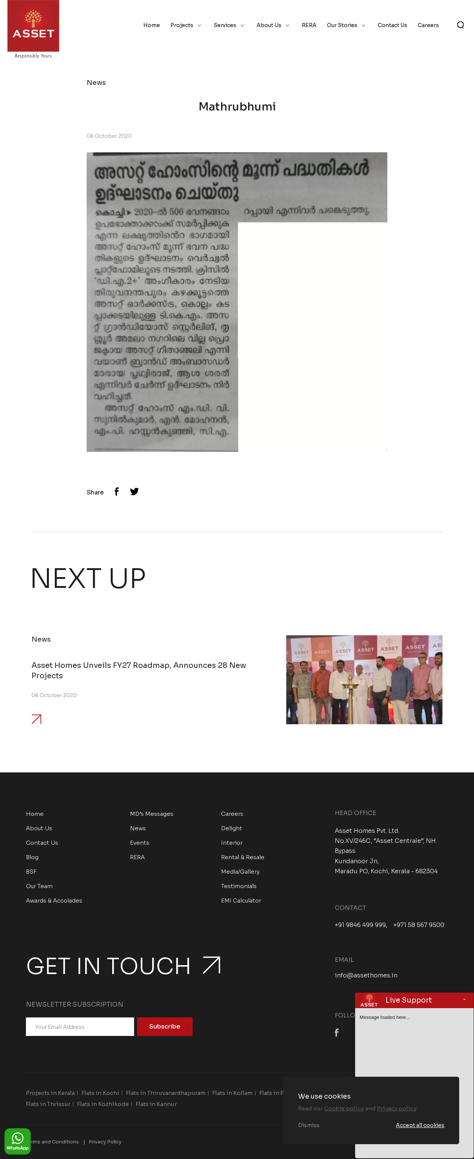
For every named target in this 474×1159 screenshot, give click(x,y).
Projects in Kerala (50, 1092)
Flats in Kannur (156, 1103)
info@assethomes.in (366, 975)
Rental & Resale (242, 857)
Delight (231, 828)
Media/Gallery (240, 871)
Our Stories (342, 25)
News (138, 828)
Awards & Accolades (54, 900)
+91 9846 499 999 (360, 925)
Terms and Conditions (52, 1142)
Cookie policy (344, 1108)
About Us (269, 25)
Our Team (39, 886)
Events (139, 842)
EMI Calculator (241, 900)
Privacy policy (397, 1108)
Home (151, 25)
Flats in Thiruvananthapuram (166, 1092)
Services (225, 25)
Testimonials (239, 886)
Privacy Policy (105, 1142)
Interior (232, 842)
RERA (309, 25)
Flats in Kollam (232, 1092)
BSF (31, 871)
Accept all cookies (420, 1125)
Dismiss (309, 1125)
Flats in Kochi (100, 1092)
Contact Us (392, 25)
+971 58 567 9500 (418, 925)
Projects (181, 25)
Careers (428, 25)
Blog (32, 857)
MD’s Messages (151, 813)
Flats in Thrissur (48, 1103)
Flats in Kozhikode (103, 1103)
